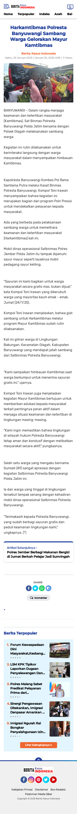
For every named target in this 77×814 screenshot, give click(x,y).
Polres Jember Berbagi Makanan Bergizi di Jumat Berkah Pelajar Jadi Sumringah (38, 554)
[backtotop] (38, 761)
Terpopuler (26, 14)
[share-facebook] (29, 588)
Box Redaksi (58, 789)
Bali (70, 14)
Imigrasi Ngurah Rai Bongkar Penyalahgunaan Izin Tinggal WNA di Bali (26, 727)
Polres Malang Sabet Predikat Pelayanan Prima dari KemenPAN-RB (26, 688)
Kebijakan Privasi (21, 789)
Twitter (48, 781)
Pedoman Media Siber (38, 794)
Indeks (44, 14)
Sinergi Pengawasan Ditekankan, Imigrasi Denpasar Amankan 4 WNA (27, 708)
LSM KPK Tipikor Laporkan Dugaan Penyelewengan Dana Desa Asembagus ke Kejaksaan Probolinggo (27, 668)
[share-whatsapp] (42, 588)
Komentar (38, 597)
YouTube (56, 781)
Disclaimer (41, 789)
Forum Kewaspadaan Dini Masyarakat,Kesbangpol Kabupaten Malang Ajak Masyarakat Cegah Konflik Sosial (28, 649)
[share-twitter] (35, 588)
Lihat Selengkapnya (38, 744)
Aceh (58, 14)
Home (8, 14)
